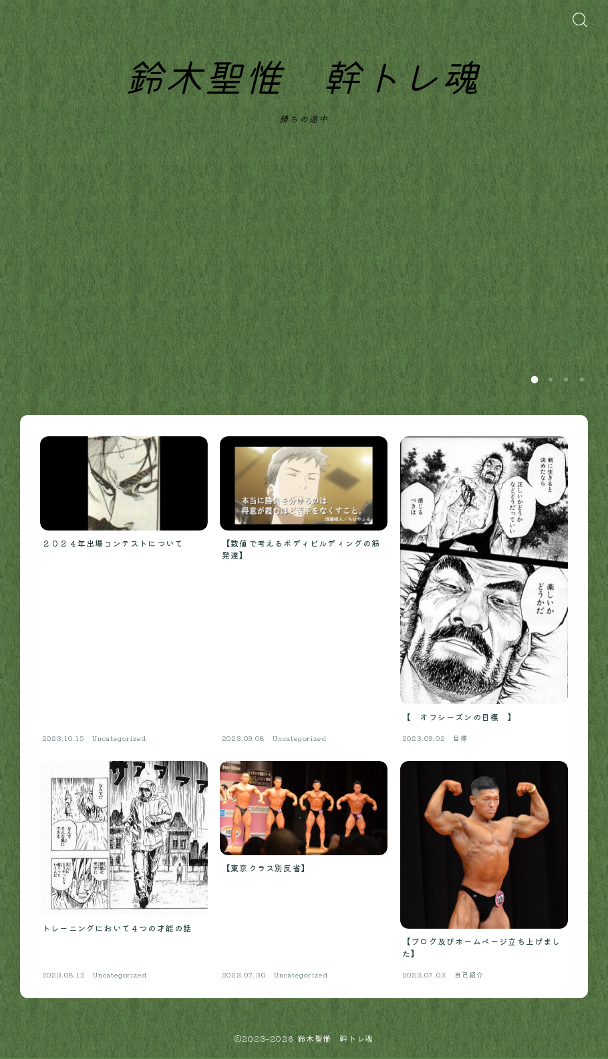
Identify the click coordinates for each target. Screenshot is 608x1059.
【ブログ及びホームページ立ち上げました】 (480, 274)
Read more (403, 379)
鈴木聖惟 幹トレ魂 (302, 80)
